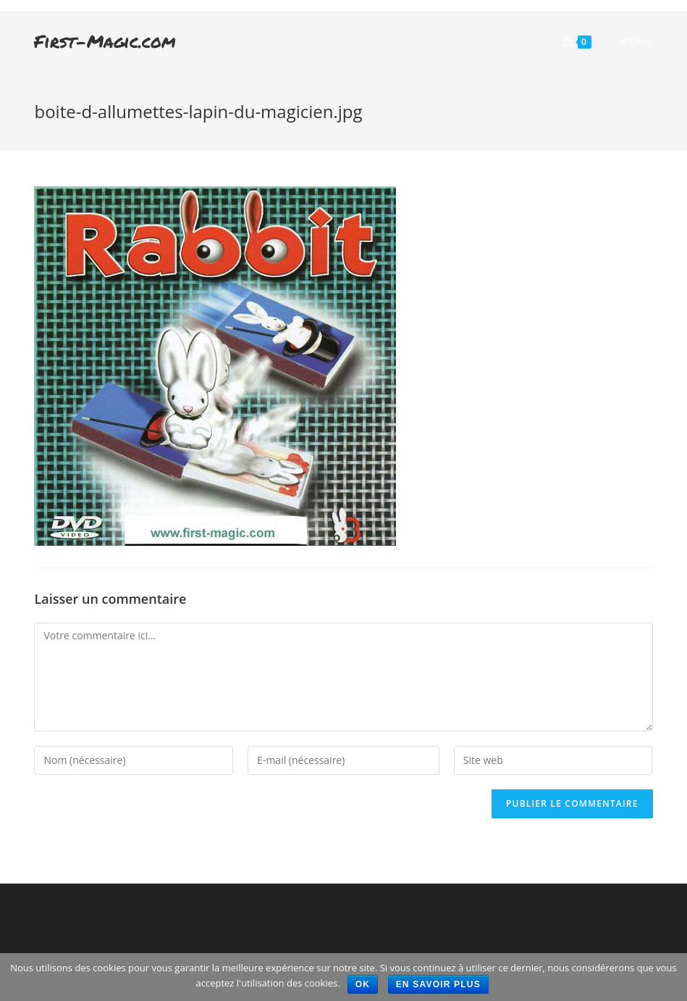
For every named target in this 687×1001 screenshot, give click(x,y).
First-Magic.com (105, 41)
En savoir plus (438, 984)
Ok (362, 984)
